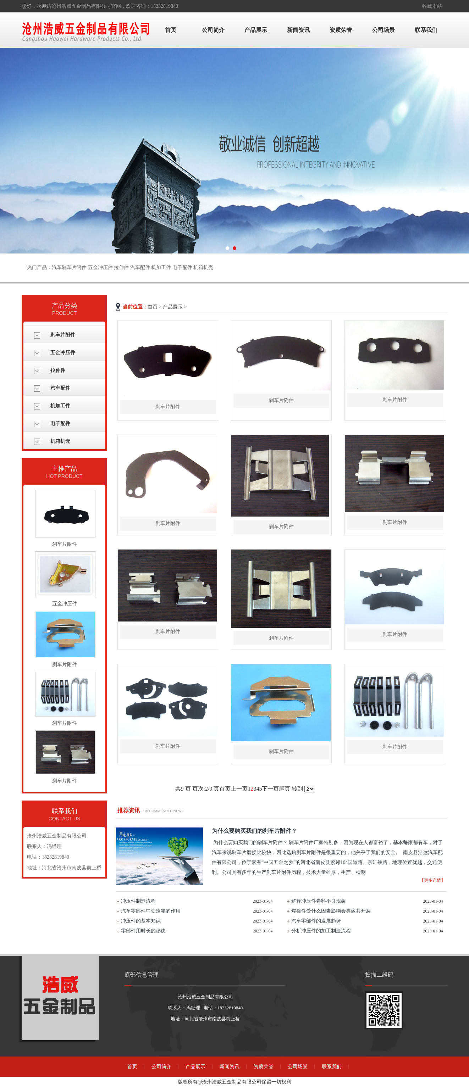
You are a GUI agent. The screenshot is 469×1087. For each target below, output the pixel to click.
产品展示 (255, 30)
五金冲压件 (62, 352)
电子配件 (60, 423)
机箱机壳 (60, 441)
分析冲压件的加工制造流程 (321, 930)
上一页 (239, 789)
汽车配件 (60, 388)
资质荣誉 (341, 30)
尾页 (284, 789)
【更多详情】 (432, 880)
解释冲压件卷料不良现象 (318, 901)
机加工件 (60, 405)
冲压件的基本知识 (141, 921)
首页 (170, 30)
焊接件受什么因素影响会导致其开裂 (331, 911)
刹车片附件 (62, 335)
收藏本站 (432, 6)
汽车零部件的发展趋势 (316, 921)
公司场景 (383, 30)
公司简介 (213, 30)
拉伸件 (57, 370)
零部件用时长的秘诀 (143, 930)
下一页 (270, 789)
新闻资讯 (298, 30)
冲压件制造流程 (138, 901)
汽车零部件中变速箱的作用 (151, 911)
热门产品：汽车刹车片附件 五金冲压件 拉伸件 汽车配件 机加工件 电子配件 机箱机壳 (120, 267)
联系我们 (426, 30)
